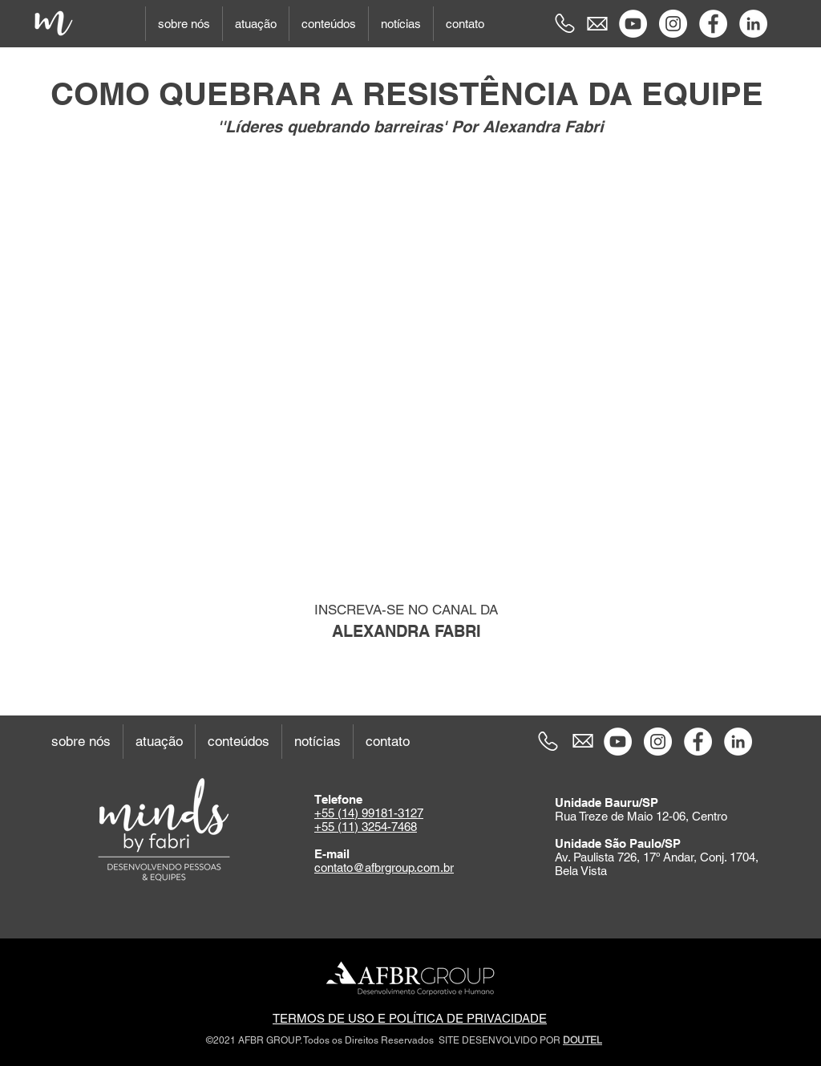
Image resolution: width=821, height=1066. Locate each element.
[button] (183, 23)
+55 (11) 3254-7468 (365, 826)
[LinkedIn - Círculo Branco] (753, 24)
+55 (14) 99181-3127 (368, 813)
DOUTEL (582, 1040)
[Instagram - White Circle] (673, 24)
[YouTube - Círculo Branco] (633, 24)
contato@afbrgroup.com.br (384, 867)
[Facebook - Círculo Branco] (713, 24)
